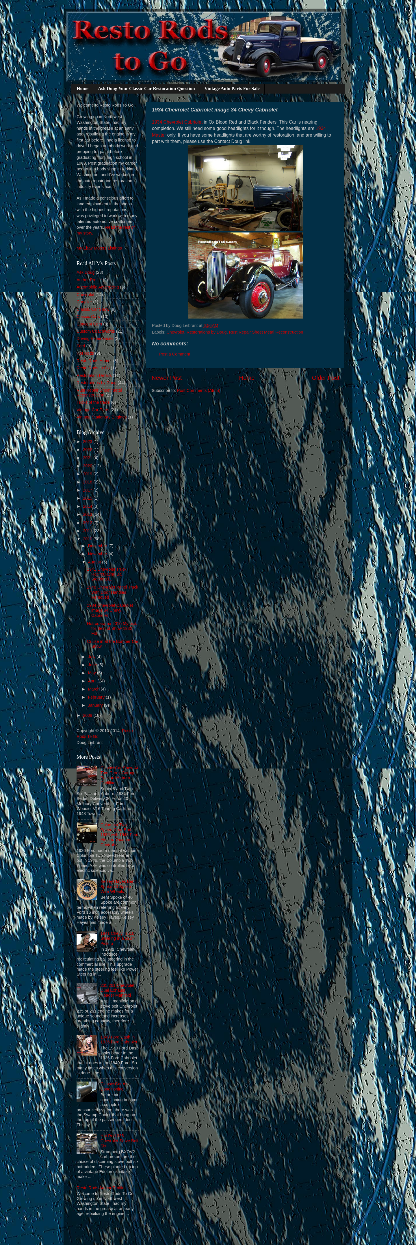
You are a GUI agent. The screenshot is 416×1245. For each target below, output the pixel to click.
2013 (88, 514)
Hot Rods (85, 353)
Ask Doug (85, 272)
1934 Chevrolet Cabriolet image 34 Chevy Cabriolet (110, 610)
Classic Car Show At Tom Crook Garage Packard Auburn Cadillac (119, 775)
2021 (88, 457)
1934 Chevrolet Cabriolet (177, 122)
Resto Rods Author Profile (101, 1188)
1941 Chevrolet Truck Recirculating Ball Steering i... (107, 574)
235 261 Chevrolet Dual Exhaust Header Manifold (118, 990)
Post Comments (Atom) (198, 390)
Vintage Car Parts (93, 409)
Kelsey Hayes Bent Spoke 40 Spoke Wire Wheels (118, 886)
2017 (88, 490)
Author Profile (89, 280)
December (98, 546)
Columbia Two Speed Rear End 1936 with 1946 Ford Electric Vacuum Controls (119, 834)
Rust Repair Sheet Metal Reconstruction (266, 332)
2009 (88, 715)
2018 (88, 482)
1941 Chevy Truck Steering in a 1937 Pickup (117, 938)
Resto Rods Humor (94, 360)
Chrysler (84, 301)
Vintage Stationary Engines (102, 417)
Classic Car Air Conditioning (114, 1086)
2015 (88, 498)
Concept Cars (89, 324)
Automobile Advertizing (98, 287)
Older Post (325, 378)
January (96, 705)
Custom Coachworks (96, 331)
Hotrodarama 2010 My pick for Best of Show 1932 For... (112, 628)
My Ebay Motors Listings (99, 248)
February (97, 697)
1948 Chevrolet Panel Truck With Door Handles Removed (112, 592)
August (95, 562)
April (93, 681)
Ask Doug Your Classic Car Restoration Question (146, 88)
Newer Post (167, 378)
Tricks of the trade (93, 402)
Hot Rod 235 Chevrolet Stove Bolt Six (119, 1141)
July (92, 656)
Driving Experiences (95, 338)
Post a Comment (174, 354)
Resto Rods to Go (93, 368)
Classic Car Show (93, 309)
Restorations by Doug (206, 332)
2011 (88, 530)
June (93, 664)
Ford (81, 346)
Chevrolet (175, 332)
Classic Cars (88, 316)
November (98, 554)
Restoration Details (94, 375)
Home (82, 88)
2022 (88, 449)
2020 (88, 466)
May (92, 673)
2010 (88, 539)
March (94, 689)
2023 (88, 441)
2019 (88, 474)
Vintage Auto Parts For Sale (232, 88)
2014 (88, 506)
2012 (88, 522)
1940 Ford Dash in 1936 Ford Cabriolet (119, 1039)
